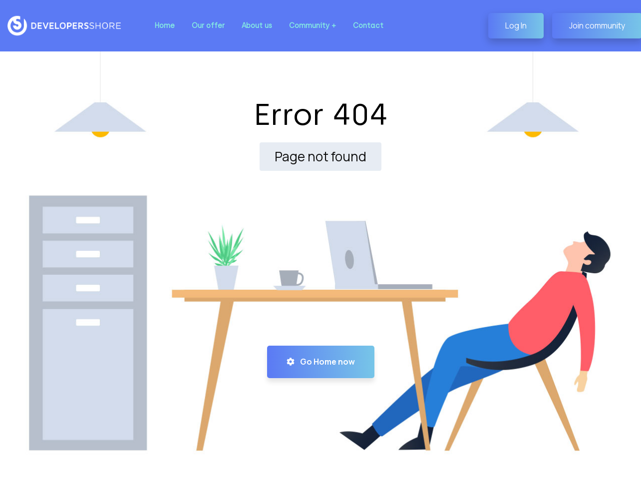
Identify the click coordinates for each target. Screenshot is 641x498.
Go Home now (321, 361)
